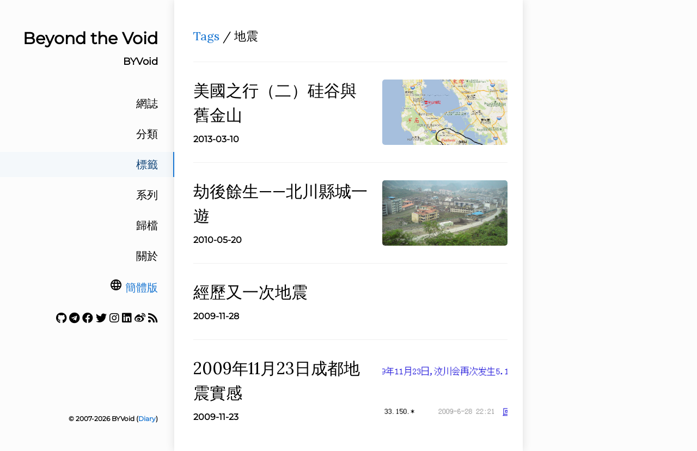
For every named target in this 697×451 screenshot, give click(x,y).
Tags (206, 36)
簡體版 (141, 287)
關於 (147, 256)
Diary (147, 419)
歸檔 (147, 225)
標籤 (147, 164)
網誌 (147, 103)
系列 (147, 195)
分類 (147, 134)
